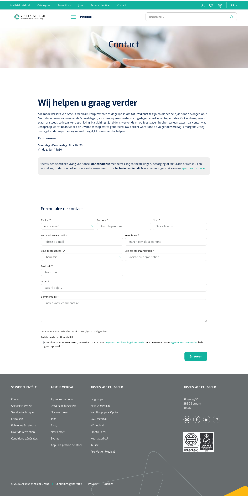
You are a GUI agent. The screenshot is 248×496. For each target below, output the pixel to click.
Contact (121, 4)
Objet (45, 280)
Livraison (17, 418)
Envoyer (196, 355)
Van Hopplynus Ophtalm (105, 411)
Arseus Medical (100, 404)
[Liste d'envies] (209, 4)
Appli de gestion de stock (66, 444)
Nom (156, 219)
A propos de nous (62, 398)
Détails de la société (63, 404)
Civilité (46, 219)
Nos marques (59, 411)
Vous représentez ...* (53, 249)
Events (55, 437)
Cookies (108, 482)
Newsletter (58, 431)
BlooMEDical (98, 431)
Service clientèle (100, 4)
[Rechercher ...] (189, 15)
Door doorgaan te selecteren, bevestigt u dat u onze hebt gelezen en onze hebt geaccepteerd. (124, 343)
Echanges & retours (23, 424)
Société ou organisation (139, 249)
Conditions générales (24, 437)
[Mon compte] (203, 4)
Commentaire (50, 295)
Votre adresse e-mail (54, 234)
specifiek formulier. (194, 167)
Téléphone (132, 234)
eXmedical (97, 424)
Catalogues (43, 4)
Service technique (22, 411)
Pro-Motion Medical (102, 450)
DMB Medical (98, 418)
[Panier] (217, 4)
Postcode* (47, 265)
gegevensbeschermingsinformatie (124, 341)
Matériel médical (20, 4)
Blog (53, 424)
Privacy (93, 482)
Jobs (80, 4)
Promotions (64, 4)
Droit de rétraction (23, 431)
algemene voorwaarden (184, 341)
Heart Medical (99, 437)
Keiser (94, 444)
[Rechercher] (231, 15)
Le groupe (96, 398)
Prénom (102, 219)
